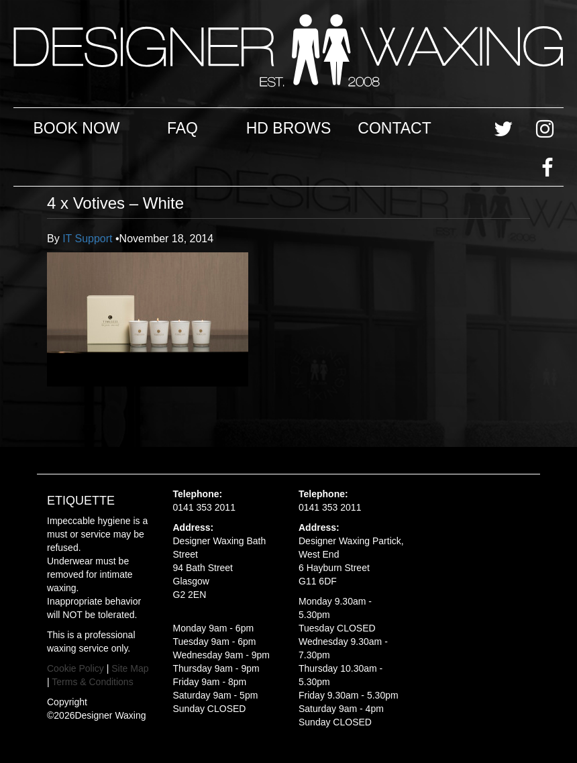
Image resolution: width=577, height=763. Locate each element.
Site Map (129, 668)
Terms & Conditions (92, 681)
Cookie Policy (75, 668)
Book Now (76, 128)
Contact (394, 128)
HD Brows (288, 128)
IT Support (88, 238)
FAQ (182, 128)
